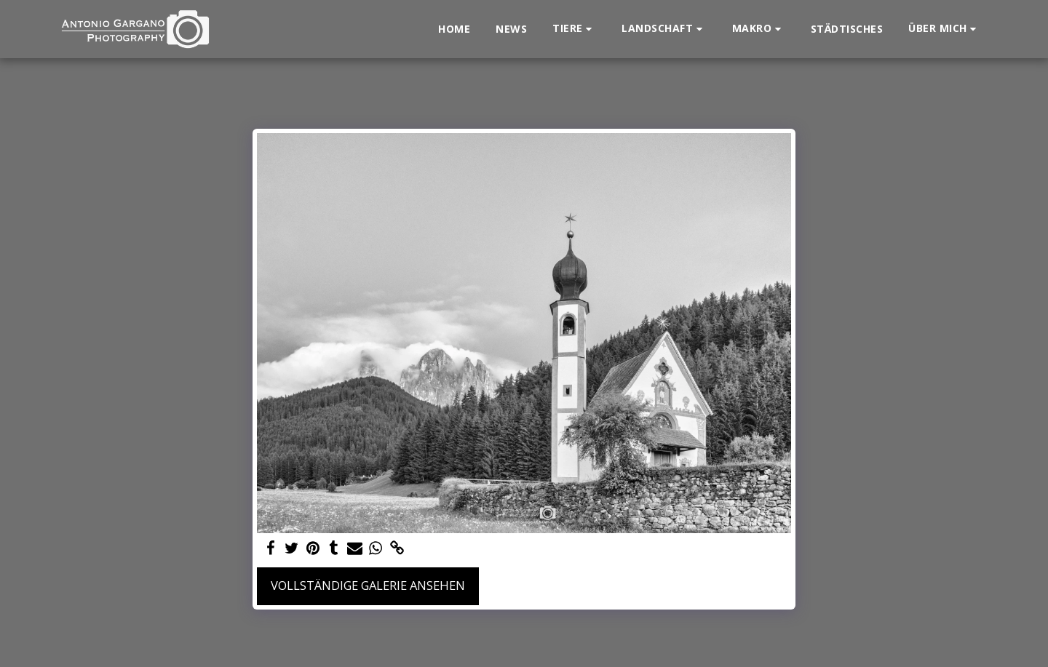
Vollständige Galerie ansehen (368, 585)
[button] (574, 28)
